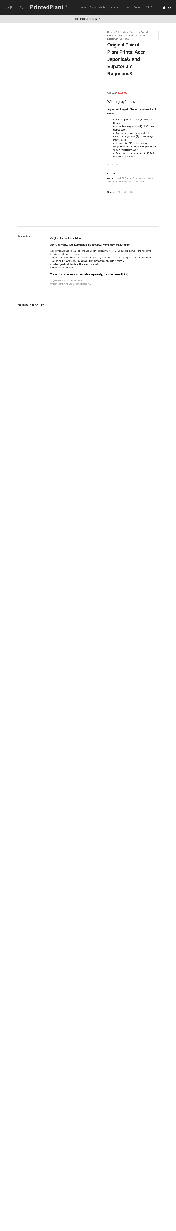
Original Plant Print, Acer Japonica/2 (67, 280)
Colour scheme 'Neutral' (126, 32)
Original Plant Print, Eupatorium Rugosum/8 (70, 284)
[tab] (31, 236)
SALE (142, 181)
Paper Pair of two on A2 (127, 181)
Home (110, 32)
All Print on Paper (130, 178)
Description (24, 236)
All (119, 178)
